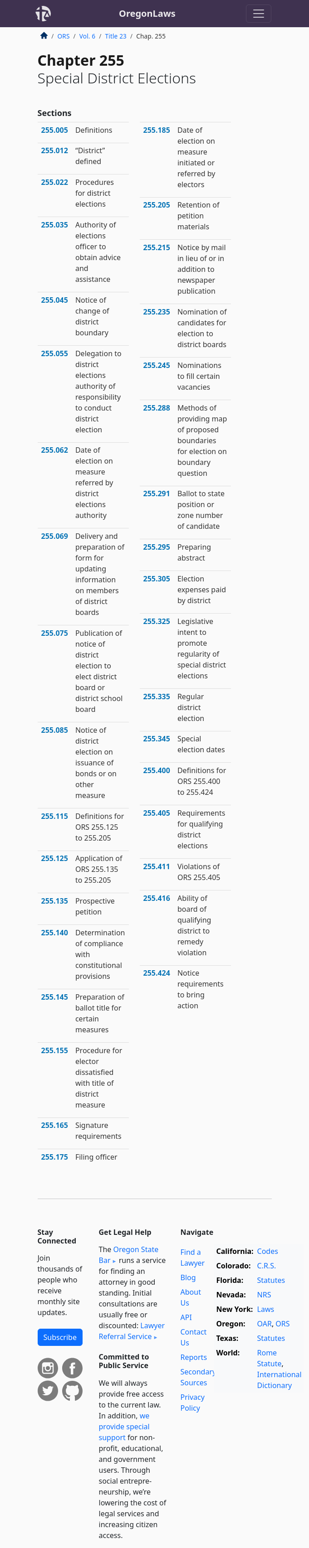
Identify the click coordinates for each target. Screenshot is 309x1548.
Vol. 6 (87, 36)
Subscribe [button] (60, 1337)
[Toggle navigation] (258, 14)
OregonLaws (147, 13)
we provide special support (124, 1426)
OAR (264, 1324)
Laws (266, 1309)
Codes (267, 1251)
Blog (188, 1277)
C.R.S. (266, 1266)
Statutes (271, 1280)
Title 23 (116, 36)
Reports (194, 1357)
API (186, 1317)
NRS (264, 1295)
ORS (64, 36)
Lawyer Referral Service (132, 1331)
